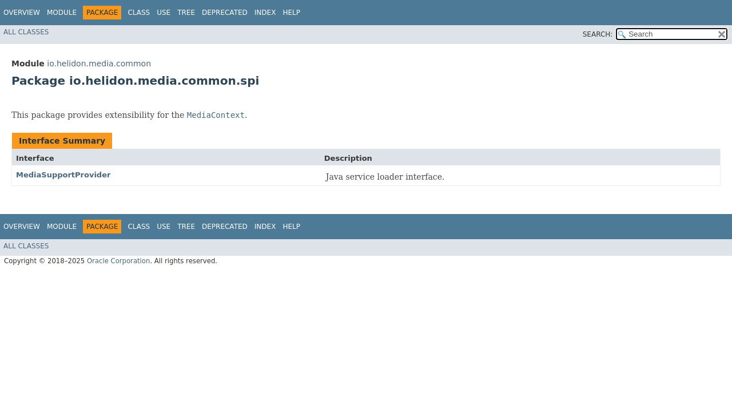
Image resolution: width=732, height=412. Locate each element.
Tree (186, 13)
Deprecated (225, 13)
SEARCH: (598, 34)
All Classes (26, 32)
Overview (21, 13)
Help (291, 13)
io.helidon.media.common (99, 63)
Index (265, 13)
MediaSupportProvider (63, 175)
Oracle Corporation (118, 261)
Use (163, 13)
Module (62, 13)
